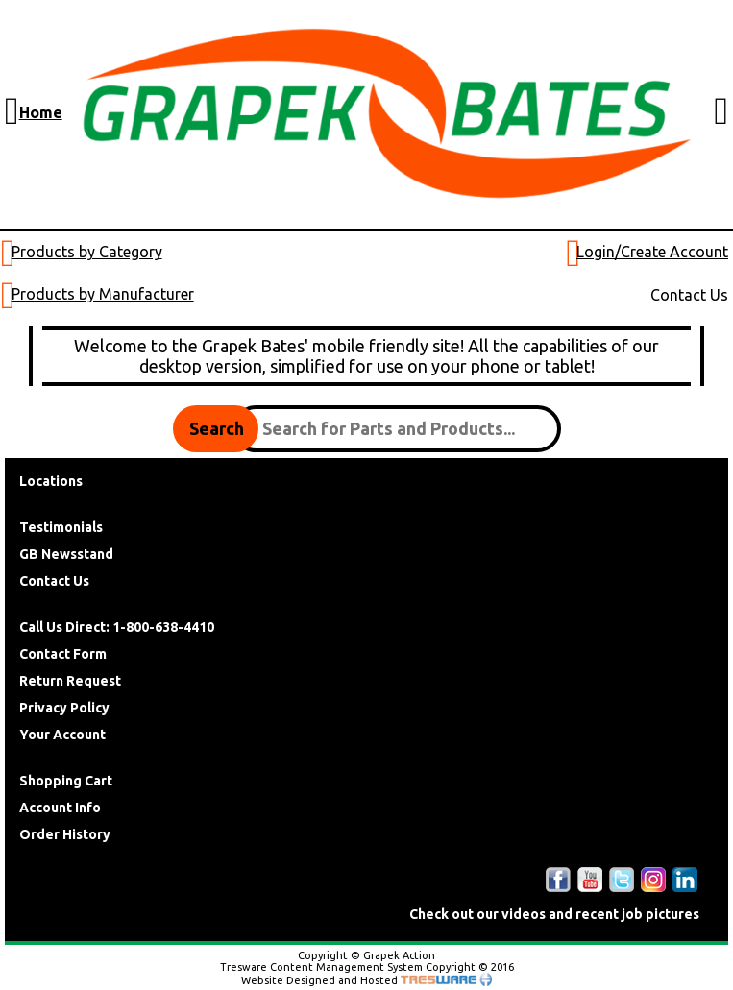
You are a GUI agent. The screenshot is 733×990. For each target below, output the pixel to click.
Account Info (60, 807)
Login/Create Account (652, 251)
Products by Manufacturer (103, 293)
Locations (51, 481)
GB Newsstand (66, 554)
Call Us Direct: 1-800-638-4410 (116, 627)
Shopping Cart (65, 780)
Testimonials (61, 527)
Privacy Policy (64, 707)
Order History (64, 834)
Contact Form (63, 654)
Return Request (70, 680)
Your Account (62, 734)
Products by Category (87, 251)
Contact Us (689, 294)
